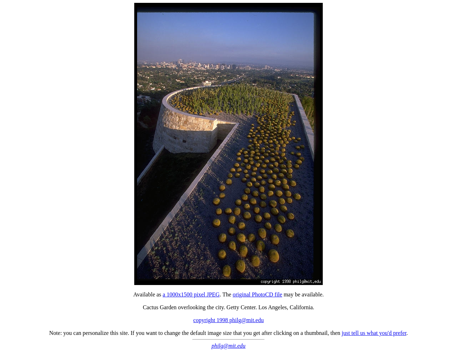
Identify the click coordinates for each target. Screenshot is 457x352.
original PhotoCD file (257, 294)
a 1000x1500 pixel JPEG (191, 294)
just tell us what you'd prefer (374, 333)
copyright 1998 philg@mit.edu (228, 320)
